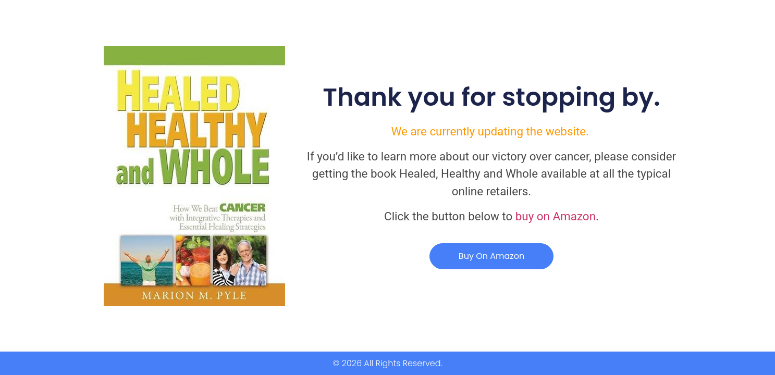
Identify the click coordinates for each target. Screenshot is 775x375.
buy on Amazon (555, 216)
